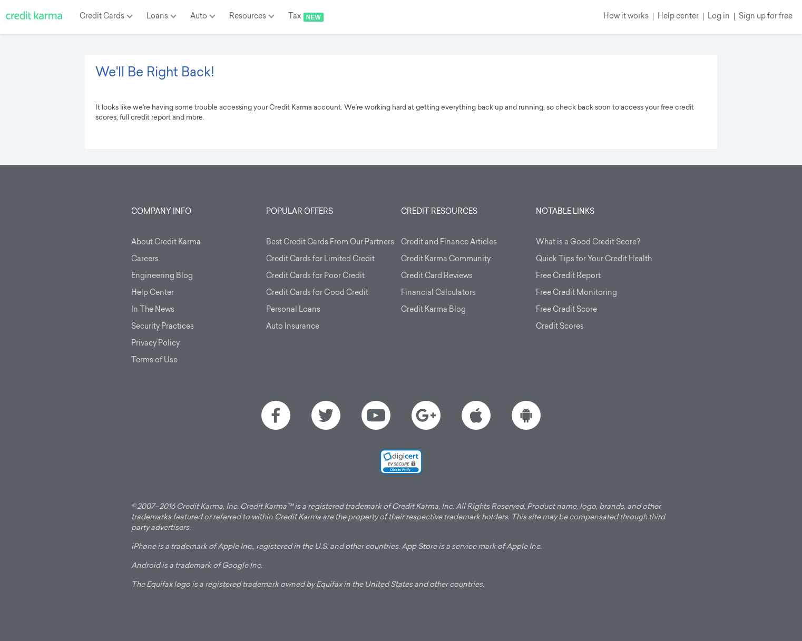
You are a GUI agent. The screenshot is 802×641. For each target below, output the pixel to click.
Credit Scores (560, 327)
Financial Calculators (438, 293)
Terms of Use (154, 360)
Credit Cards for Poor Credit (315, 276)
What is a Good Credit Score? (588, 242)
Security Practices (162, 327)
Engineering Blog (162, 276)
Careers (145, 259)
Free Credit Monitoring (576, 293)
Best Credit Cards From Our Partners (330, 242)
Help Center (152, 293)
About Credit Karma (166, 242)
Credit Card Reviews (437, 276)
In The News (152, 310)
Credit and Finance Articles (449, 242)
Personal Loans (293, 310)
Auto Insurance (292, 327)
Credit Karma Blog (433, 310)
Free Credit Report (568, 276)
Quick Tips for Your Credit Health (594, 259)
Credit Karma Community (446, 259)
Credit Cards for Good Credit (317, 293)
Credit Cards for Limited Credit (320, 259)
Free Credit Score (566, 310)
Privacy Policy (155, 344)
